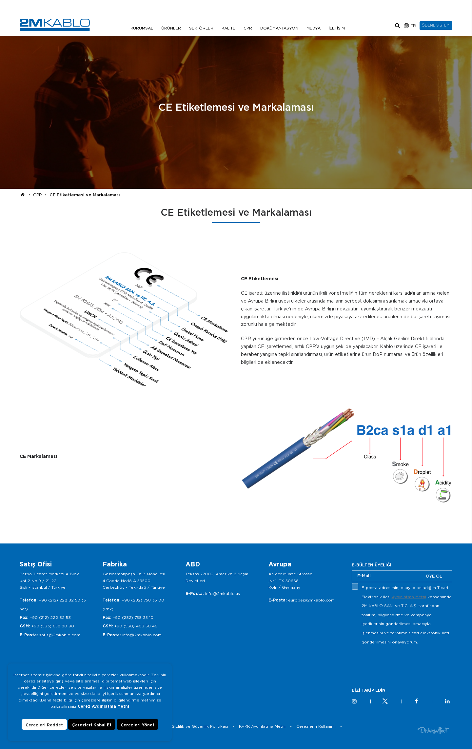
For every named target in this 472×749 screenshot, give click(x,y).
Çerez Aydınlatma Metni (103, 706)
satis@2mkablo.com (59, 634)
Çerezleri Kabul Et (91, 724)
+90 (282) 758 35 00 (143, 600)
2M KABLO (55, 25)
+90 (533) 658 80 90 (52, 625)
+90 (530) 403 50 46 (135, 625)
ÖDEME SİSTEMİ (436, 25)
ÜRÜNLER (171, 28)
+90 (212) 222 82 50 (59, 600)
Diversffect (433, 730)
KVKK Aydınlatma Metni (262, 726)
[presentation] (401, 662)
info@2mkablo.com (142, 634)
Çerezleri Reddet (44, 724)
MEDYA (313, 28)
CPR (248, 28)
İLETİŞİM (337, 28)
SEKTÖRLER (201, 28)
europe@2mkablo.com (311, 600)
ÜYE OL (434, 576)
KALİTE (228, 28)
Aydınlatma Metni (409, 596)
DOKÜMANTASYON (279, 28)
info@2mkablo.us (222, 593)
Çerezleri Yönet (137, 724)
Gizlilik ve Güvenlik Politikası (199, 726)
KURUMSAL (141, 28)
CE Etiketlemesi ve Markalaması (84, 194)
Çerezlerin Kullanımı (316, 726)
